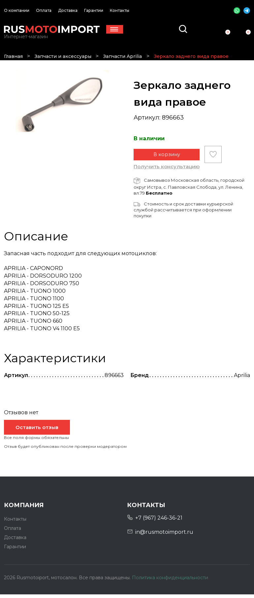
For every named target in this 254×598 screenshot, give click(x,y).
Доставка (68, 10)
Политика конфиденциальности (170, 581)
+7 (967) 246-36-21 (158, 521)
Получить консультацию (167, 170)
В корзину (166, 158)
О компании (16, 10)
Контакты (119, 10)
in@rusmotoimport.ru (164, 535)
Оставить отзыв (37, 431)
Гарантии (93, 10)
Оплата (43, 10)
